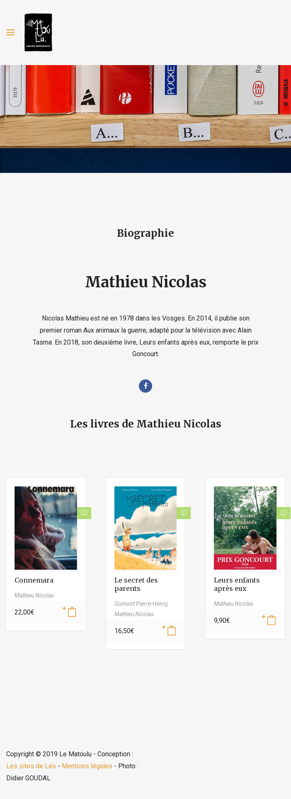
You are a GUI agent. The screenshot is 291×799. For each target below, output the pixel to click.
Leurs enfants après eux (237, 584)
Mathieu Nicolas (145, 282)
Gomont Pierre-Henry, (141, 603)
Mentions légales (87, 766)
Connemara (34, 580)
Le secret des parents (136, 584)
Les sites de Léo (31, 766)
